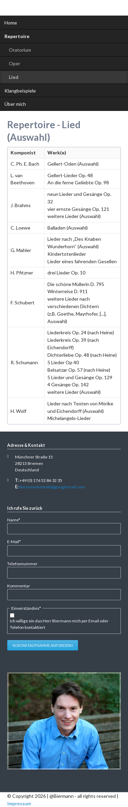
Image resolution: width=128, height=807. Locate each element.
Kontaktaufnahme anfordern (43, 645)
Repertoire (16, 36)
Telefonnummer (22, 563)
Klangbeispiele (20, 91)
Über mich (15, 104)
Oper (14, 63)
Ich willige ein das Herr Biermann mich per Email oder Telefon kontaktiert (59, 624)
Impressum (19, 803)
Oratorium (20, 50)
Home (10, 23)
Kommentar (18, 585)
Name (16, 519)
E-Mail (16, 541)
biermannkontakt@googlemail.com (52, 486)
